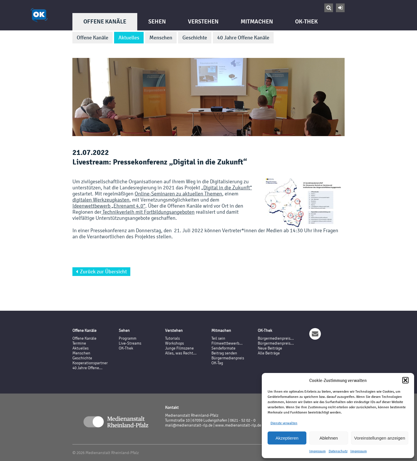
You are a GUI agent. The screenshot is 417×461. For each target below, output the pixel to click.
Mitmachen (257, 21)
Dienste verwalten (283, 423)
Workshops (174, 343)
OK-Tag (217, 363)
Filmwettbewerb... (227, 343)
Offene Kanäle (104, 21)
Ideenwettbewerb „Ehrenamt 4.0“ (108, 206)
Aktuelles (128, 37)
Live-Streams (130, 343)
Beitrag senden (224, 353)
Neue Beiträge (270, 348)
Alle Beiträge (269, 353)
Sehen (157, 21)
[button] (405, 380)
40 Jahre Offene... (87, 367)
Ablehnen (328, 438)
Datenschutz (338, 451)
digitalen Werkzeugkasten (100, 200)
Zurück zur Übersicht (101, 271)
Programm (127, 338)
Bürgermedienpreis (227, 358)
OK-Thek (306, 21)
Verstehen (203, 21)
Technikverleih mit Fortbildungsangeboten (148, 212)
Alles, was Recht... (181, 353)
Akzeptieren (286, 438)
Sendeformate (223, 348)
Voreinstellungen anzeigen (379, 438)
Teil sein (218, 338)
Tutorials (172, 338)
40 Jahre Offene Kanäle (243, 37)
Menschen (160, 37)
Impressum (317, 451)
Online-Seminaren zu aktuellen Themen (178, 194)
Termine (79, 343)
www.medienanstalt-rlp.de (238, 425)
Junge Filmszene (179, 348)
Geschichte (194, 37)
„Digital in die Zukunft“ (226, 187)
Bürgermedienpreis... (276, 338)
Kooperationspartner (90, 363)
